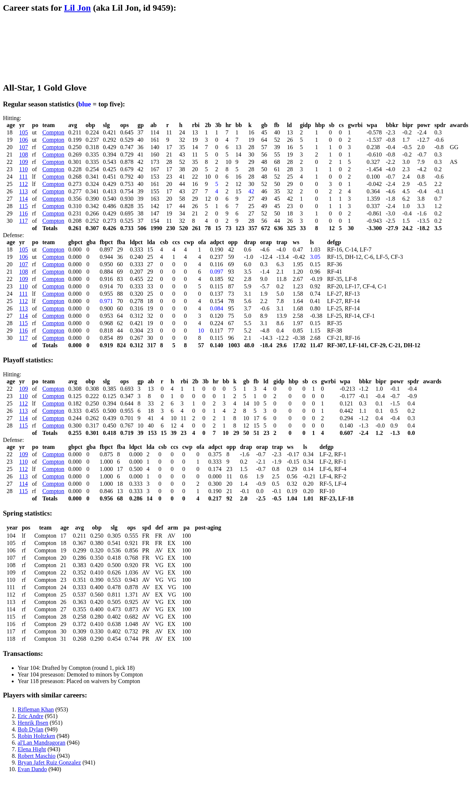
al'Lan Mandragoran (42, 742)
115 (23, 206)
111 (23, 176)
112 (23, 184)
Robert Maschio (37, 756)
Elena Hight (32, 749)
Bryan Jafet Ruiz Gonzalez (49, 762)
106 (23, 140)
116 (23, 213)
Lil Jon (77, 8)
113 (23, 191)
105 (23, 132)
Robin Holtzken (36, 736)
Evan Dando (32, 769)
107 (23, 147)
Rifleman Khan (36, 709)
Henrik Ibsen (33, 723)
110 (23, 169)
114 (23, 199)
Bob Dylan (30, 729)
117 (23, 221)
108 (23, 154)
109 (23, 162)
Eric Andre (30, 716)
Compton (53, 132)
